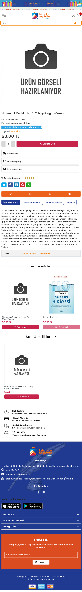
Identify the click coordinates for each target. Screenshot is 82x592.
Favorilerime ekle (10, 178)
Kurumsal (8, 514)
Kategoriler (9, 526)
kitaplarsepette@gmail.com (17, 474)
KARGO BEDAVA (15, 9)
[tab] (10, 202)
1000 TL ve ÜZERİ (28, 9)
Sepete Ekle (47, 143)
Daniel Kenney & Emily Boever (36, 253)
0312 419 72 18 (10, 469)
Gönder (41, 562)
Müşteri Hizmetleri (13, 520)
